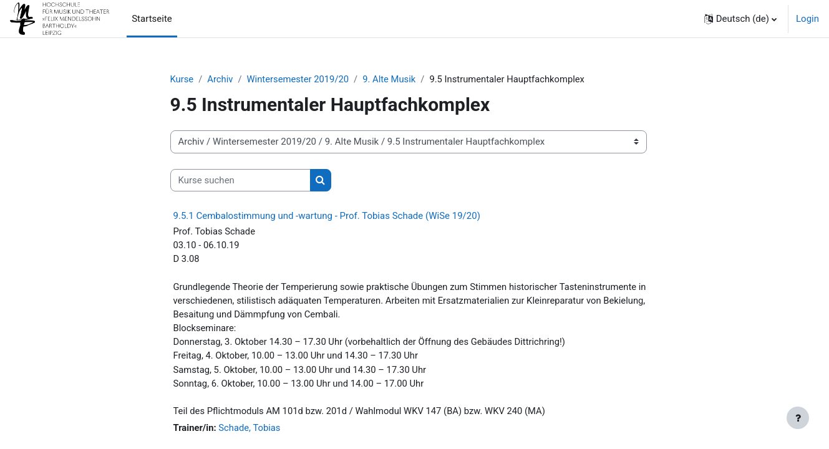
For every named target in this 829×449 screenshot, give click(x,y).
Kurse (182, 79)
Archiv (221, 79)
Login (807, 18)
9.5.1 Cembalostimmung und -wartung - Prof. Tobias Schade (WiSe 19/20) (326, 216)
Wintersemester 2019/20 (299, 79)
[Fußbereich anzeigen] (798, 418)
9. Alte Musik (392, 79)
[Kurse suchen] (240, 180)
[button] (740, 18)
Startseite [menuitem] (152, 18)
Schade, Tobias (250, 431)
